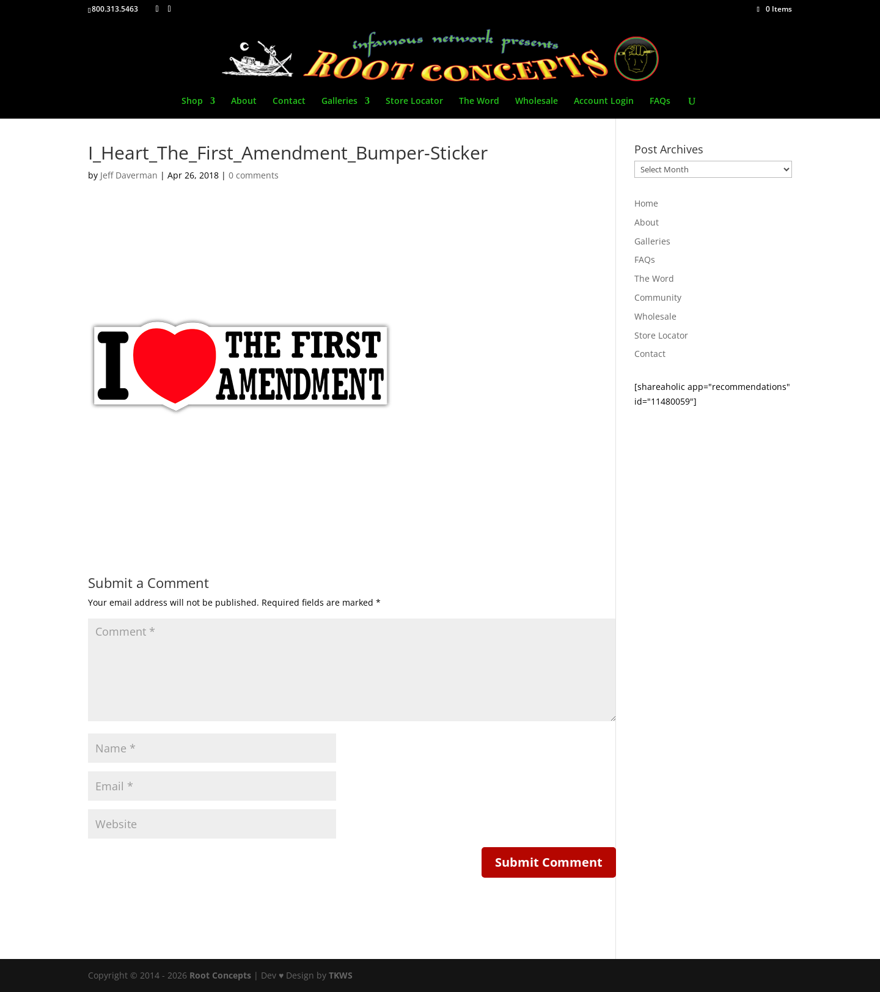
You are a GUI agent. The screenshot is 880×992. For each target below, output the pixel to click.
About (244, 101)
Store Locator (414, 101)
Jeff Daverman (129, 175)
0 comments (254, 175)
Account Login (604, 101)
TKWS (341, 975)
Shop (192, 101)
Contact (289, 101)
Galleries (339, 101)
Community (657, 297)
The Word (479, 101)
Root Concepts (220, 975)
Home (646, 203)
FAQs (660, 101)
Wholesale (536, 101)
